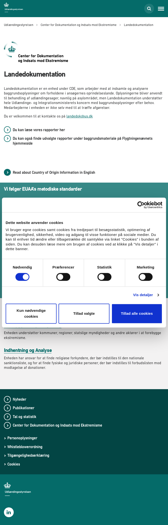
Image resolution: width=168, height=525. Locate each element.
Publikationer (23, 408)
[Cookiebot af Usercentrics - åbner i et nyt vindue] (141, 205)
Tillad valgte (84, 313)
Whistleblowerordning (24, 447)
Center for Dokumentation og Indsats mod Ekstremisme (57, 425)
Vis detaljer (143, 295)
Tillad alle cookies (137, 313)
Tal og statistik (24, 417)
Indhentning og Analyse (27, 350)
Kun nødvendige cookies (31, 313)
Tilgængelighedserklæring (28, 455)
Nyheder (19, 399)
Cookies (13, 464)
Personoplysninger (22, 438)
